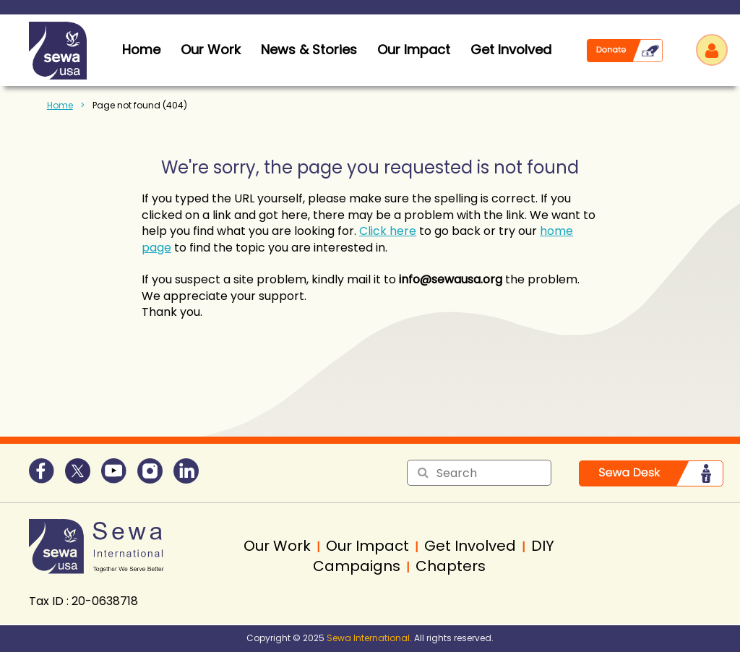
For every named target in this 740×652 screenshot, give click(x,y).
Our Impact (413, 49)
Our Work (211, 49)
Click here (387, 231)
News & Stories (309, 49)
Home (60, 105)
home (141, 49)
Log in (712, 50)
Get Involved (510, 49)
